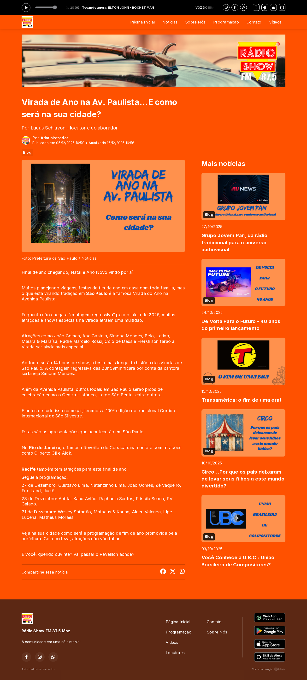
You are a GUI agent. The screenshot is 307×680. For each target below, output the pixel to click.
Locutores (175, 652)
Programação (226, 22)
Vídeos (275, 22)
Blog (27, 152)
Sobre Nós (195, 22)
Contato (254, 22)
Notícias (169, 22)
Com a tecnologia (268, 669)
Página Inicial (142, 22)
